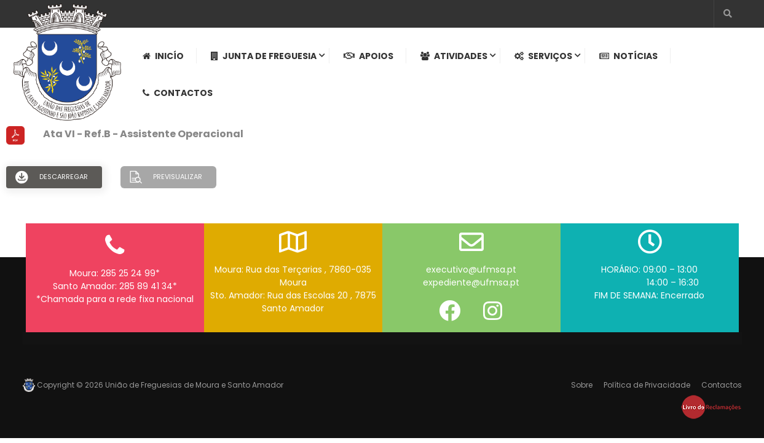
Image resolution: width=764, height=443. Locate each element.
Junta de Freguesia (264, 56)
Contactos (178, 93)
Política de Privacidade (647, 385)
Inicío (163, 56)
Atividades (453, 56)
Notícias (628, 56)
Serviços (543, 56)
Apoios (368, 56)
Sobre (582, 385)
